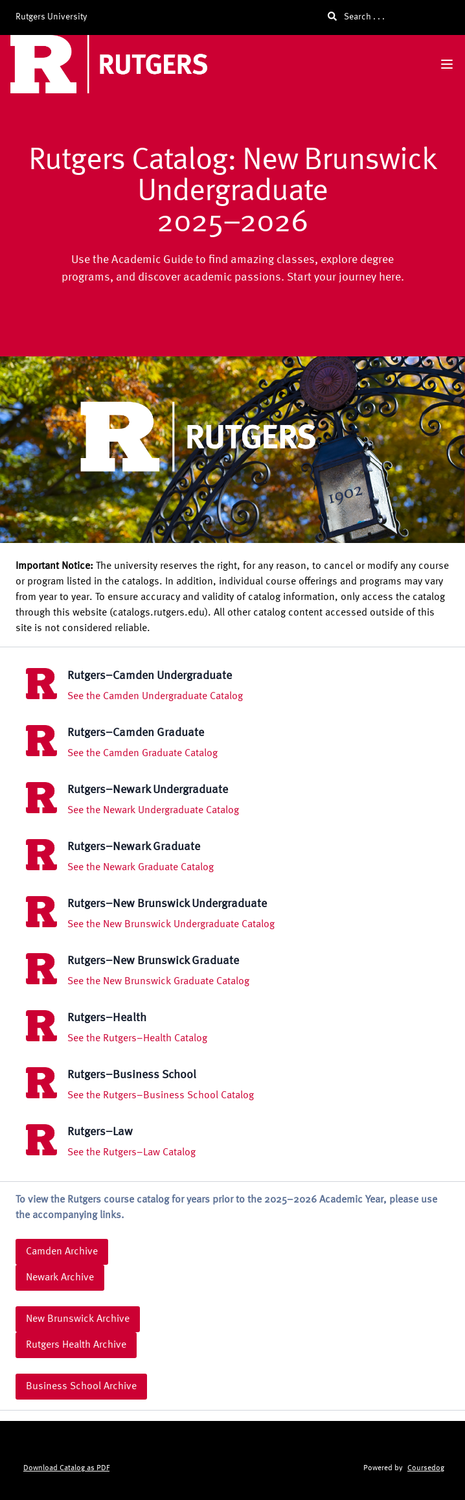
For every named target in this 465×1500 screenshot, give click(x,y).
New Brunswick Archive (78, 1319)
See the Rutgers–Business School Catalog (160, 1095)
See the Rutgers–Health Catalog (137, 1038)
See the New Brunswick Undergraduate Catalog (171, 924)
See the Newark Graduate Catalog (140, 867)
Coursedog (425, 1468)
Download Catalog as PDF (66, 1468)
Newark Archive (60, 1278)
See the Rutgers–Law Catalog (131, 1153)
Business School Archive (81, 1386)
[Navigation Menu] (447, 64)
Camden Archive (62, 1252)
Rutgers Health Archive (76, 1345)
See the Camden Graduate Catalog (142, 753)
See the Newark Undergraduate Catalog (153, 810)
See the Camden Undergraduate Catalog (155, 696)
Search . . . (356, 16)
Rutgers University (51, 16)
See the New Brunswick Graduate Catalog (158, 981)
